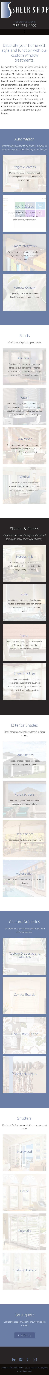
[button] (24, 31)
